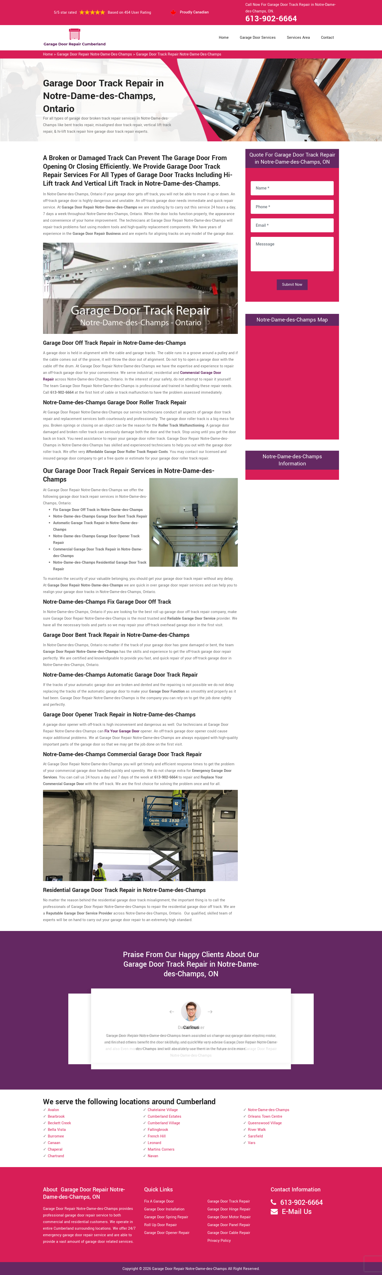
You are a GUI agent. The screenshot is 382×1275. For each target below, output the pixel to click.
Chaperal (55, 1149)
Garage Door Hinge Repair (228, 1209)
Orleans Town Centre (265, 1116)
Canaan (54, 1143)
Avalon (53, 1110)
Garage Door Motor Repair (229, 1217)
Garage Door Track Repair (228, 1201)
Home (224, 37)
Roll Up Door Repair (160, 1225)
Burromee (56, 1136)
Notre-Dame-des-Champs (268, 1110)
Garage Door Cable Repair (228, 1232)
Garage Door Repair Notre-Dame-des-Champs (94, 54)
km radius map (292, 381)
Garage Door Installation (164, 1209)
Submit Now (292, 284)
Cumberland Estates (164, 1116)
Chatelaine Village (163, 1110)
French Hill (157, 1136)
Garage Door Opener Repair (166, 1232)
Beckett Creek (59, 1123)
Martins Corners (161, 1149)
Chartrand (56, 1156)
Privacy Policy (219, 1240)
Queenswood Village (265, 1123)
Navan (153, 1156)
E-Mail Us (297, 1212)
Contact (327, 37)
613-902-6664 (271, 18)
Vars (252, 1143)
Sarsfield (255, 1136)
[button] (175, 1012)
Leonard (154, 1143)
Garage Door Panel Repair (228, 1225)
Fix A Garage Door (159, 1201)
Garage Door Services (258, 37)
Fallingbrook (158, 1129)
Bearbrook (56, 1116)
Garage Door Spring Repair (166, 1217)
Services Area (298, 37)
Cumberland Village (164, 1123)
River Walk (257, 1129)
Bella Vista (57, 1129)
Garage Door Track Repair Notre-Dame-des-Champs (178, 54)
